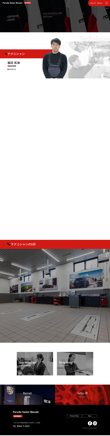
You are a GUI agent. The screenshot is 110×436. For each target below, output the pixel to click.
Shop (89, 417)
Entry (92, 3)
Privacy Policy (74, 417)
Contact (99, 3)
